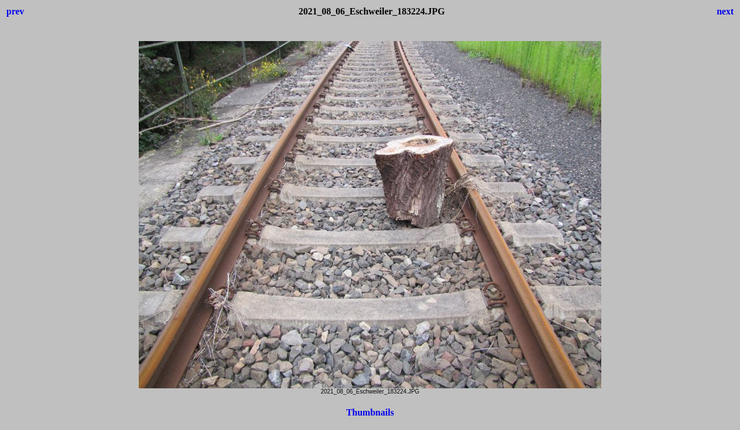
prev (15, 11)
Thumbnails (370, 412)
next (725, 11)
